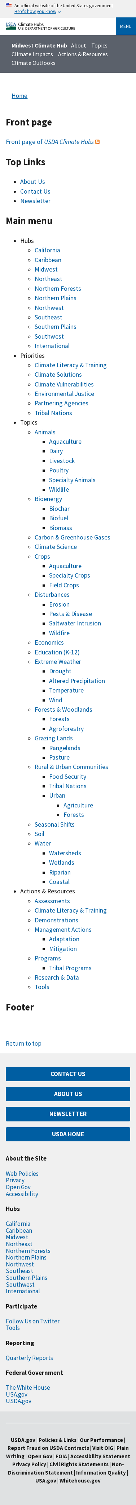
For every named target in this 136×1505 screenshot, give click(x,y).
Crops (42, 557)
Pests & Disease (70, 614)
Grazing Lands (54, 738)
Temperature (66, 690)
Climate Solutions (58, 375)
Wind (55, 700)
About (78, 45)
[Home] (40, 27)
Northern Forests (58, 289)
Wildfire (59, 633)
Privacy (15, 1180)
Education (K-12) (57, 652)
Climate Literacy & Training (71, 365)
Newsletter (35, 201)
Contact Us (35, 191)
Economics (49, 642)
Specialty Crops (69, 575)
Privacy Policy (29, 1464)
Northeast (48, 279)
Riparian (60, 872)
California (47, 250)
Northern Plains (55, 298)
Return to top (23, 1043)
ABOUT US (68, 1094)
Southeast (48, 317)
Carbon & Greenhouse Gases (72, 537)
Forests (59, 719)
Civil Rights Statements (79, 1464)
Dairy (56, 451)
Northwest (49, 308)
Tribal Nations (53, 413)
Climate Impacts (32, 54)
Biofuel (58, 518)
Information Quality (101, 1472)
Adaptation (64, 939)
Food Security (67, 777)
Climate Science (56, 547)
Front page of (50, 142)
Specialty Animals (72, 480)
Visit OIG (102, 1447)
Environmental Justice (64, 394)
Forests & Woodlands (63, 710)
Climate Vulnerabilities (64, 384)
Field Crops (64, 585)
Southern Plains (55, 327)
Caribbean (48, 260)
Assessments (52, 901)
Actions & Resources (83, 54)
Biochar (59, 509)
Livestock (62, 461)
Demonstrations (56, 920)
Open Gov (18, 1187)
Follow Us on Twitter (33, 1321)
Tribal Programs (70, 968)
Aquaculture (65, 442)
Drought (60, 671)
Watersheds (65, 853)
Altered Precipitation (77, 681)
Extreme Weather (58, 662)
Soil (39, 834)
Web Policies (22, 1174)
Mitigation (63, 949)
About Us (32, 182)
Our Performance (101, 1439)
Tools (42, 987)
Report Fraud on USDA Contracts (48, 1447)
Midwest (46, 269)
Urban (57, 795)
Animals (45, 432)
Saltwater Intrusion (75, 623)
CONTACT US (68, 1074)
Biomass (60, 528)
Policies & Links (57, 1439)
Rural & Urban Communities (71, 767)
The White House (28, 1388)
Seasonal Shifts (55, 824)
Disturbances (52, 595)
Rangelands (64, 748)
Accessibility (22, 1194)
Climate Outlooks (34, 62)
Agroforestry (66, 729)
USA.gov (16, 1394)
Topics (99, 45)
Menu (126, 26)
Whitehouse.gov (80, 1480)
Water (43, 843)
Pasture (59, 757)
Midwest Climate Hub (39, 45)
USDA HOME (68, 1134)
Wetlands (61, 863)
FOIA (61, 1456)
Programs (48, 958)
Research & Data (57, 977)
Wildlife (59, 489)
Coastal (59, 882)
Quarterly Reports (29, 1358)
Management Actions (63, 930)
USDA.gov (18, 1401)
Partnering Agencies (61, 403)
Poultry (59, 470)
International (52, 346)
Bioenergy (48, 499)
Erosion (59, 604)
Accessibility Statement (100, 1456)
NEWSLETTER (68, 1114)
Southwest (49, 336)
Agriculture (78, 805)
